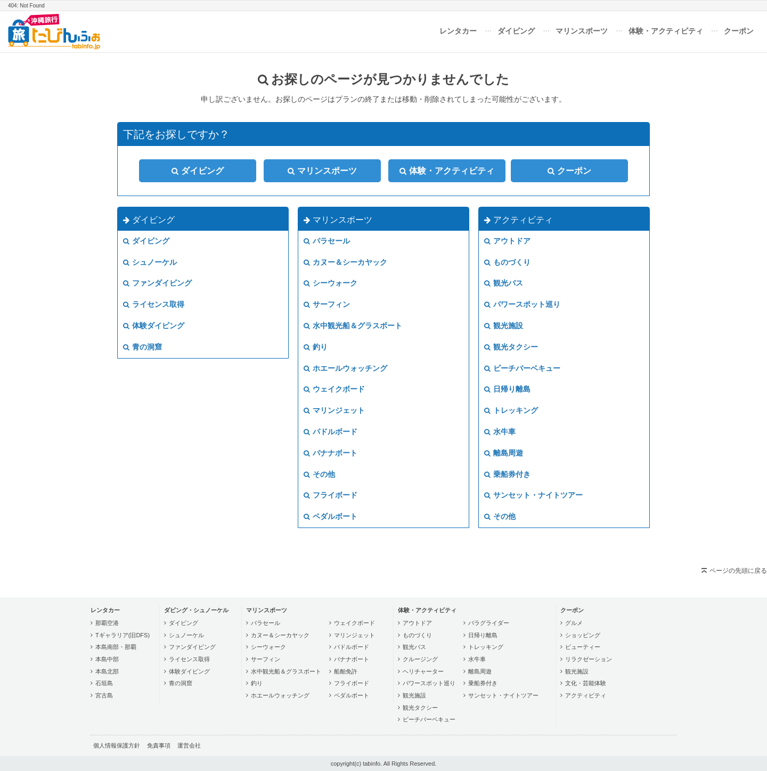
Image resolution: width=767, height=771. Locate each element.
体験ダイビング (153, 325)
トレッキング (511, 410)
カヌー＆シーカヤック (345, 262)
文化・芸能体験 (585, 683)
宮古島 (104, 695)
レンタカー (458, 31)
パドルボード (330, 431)
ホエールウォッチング (345, 368)
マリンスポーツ (582, 31)
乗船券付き (507, 474)
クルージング (420, 659)
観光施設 (503, 325)
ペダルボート (330, 516)
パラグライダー (488, 623)
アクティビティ (518, 219)
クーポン (739, 31)
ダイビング (516, 31)
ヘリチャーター (423, 671)
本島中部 (107, 659)
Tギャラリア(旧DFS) (122, 635)
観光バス (503, 283)
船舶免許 (345, 671)
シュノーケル (150, 262)
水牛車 (500, 431)
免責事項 (158, 745)
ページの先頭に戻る (738, 570)
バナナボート (330, 453)
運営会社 (189, 745)
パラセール (327, 241)
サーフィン (327, 304)
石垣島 (104, 683)
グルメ (574, 623)
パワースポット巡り (522, 304)
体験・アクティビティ (666, 31)
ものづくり (507, 262)
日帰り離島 (507, 389)
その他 (319, 474)
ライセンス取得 (153, 304)
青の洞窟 (142, 347)
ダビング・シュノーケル (196, 610)
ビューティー (582, 647)
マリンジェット (334, 410)
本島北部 (107, 671)
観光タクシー (511, 347)
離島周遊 (503, 453)
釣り (316, 347)
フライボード (330, 495)
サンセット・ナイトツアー (533, 495)
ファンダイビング (157, 283)
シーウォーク (330, 283)
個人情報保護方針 (116, 745)
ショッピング (582, 635)
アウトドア (507, 241)
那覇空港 (107, 623)
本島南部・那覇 (115, 647)
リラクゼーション (588, 659)
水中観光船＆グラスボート (353, 325)
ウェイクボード (334, 389)
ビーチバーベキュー (522, 368)
